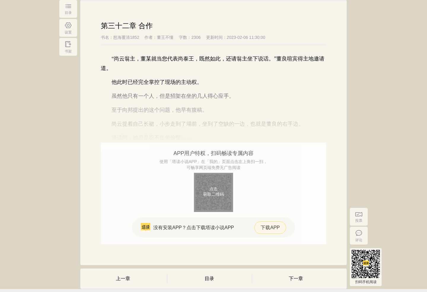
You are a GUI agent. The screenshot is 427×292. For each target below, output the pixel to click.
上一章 (123, 278)
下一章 (296, 278)
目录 (209, 278)
